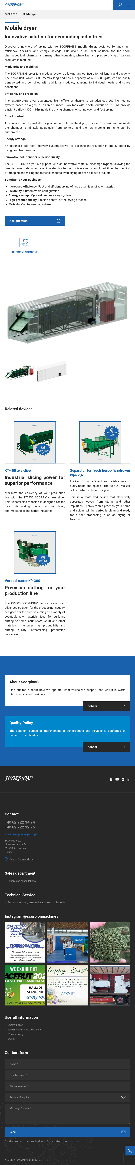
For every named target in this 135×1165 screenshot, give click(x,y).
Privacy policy (15, 1034)
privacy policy (73, 1141)
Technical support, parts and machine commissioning (37, 902)
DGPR (11, 1038)
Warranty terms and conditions (25, 1029)
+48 (20, 822)
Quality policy (15, 1024)
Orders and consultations (22, 881)
